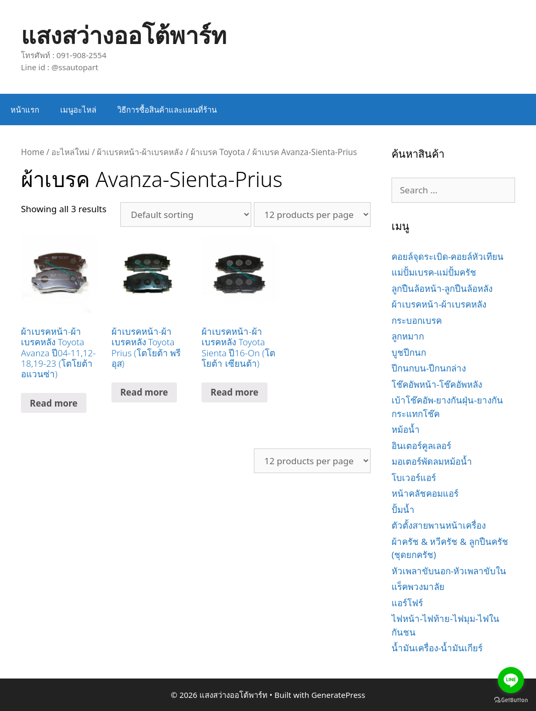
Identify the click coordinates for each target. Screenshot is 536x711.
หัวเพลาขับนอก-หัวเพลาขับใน (449, 571)
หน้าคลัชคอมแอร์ (425, 493)
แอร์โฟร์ (407, 603)
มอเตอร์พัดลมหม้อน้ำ (432, 461)
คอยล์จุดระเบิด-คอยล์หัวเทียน (448, 256)
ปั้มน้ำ (403, 510)
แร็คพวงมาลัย (418, 587)
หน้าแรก (24, 109)
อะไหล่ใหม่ (70, 152)
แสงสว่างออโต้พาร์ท (124, 35)
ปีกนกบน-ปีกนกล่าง (429, 368)
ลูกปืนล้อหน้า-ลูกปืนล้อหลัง (442, 288)
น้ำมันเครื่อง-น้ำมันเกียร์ (437, 648)
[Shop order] (185, 214)
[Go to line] (511, 680)
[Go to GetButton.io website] (511, 700)
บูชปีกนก (409, 352)
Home (32, 152)
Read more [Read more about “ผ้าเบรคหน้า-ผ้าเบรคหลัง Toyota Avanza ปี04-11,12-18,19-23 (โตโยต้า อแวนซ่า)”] (53, 403)
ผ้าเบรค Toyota (218, 152)
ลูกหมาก (408, 336)
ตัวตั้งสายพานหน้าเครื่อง (439, 525)
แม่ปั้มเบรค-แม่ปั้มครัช (434, 272)
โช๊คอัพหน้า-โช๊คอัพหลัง (437, 384)
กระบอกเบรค (417, 320)
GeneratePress (338, 695)
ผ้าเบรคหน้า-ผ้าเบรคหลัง (140, 152)
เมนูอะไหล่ (78, 109)
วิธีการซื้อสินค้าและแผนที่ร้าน (167, 109)
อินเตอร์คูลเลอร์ (421, 446)
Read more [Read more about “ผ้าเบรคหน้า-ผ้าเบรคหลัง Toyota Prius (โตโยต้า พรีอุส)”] (144, 392)
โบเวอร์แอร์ (414, 478)
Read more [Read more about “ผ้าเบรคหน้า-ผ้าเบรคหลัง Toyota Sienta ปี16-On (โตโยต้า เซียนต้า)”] (234, 392)
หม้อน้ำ (406, 429)
